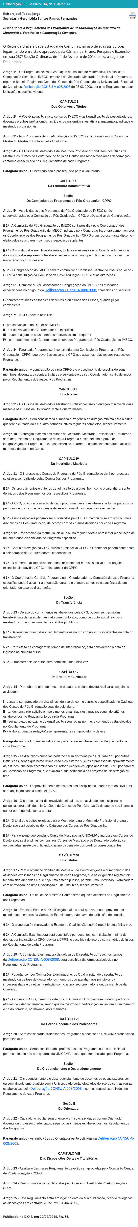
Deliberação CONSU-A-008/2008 (47, 86)
